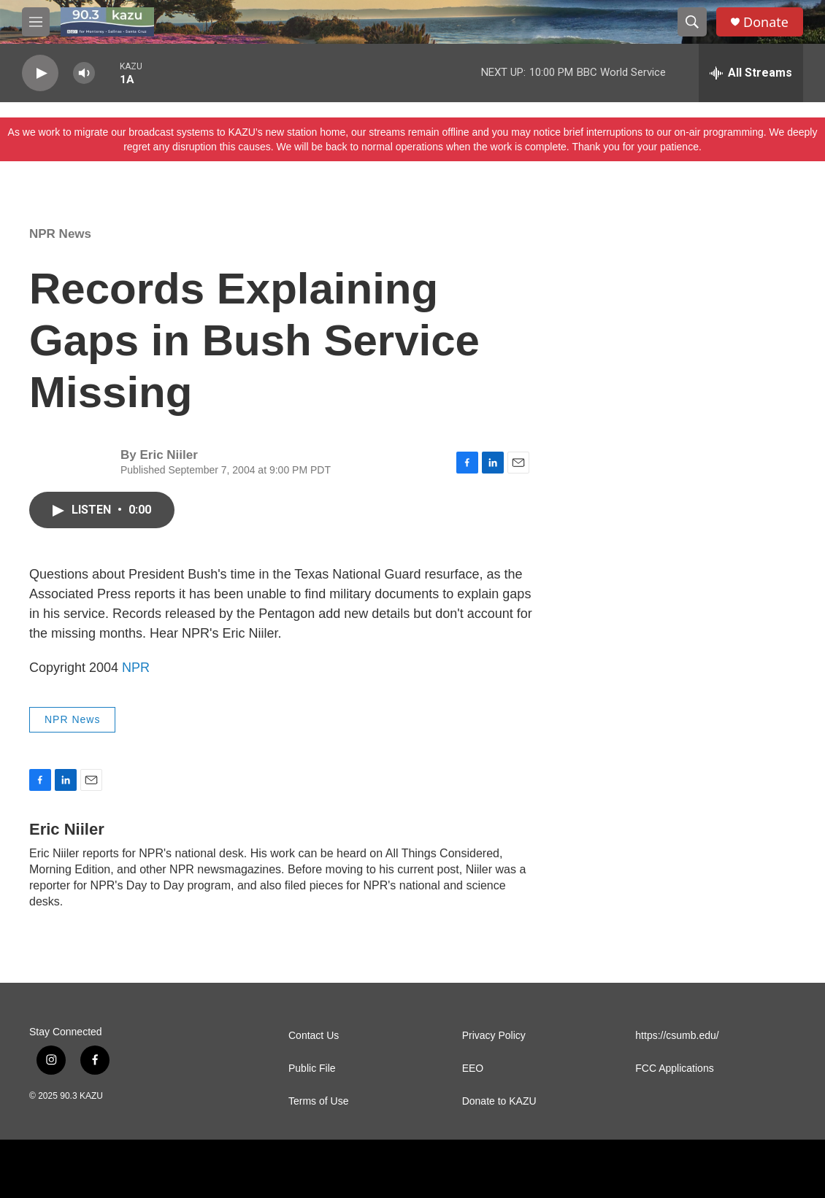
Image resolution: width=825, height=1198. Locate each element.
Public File (312, 1068)
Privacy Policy (494, 1035)
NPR (136, 667)
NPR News (60, 234)
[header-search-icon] (692, 21)
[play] (40, 73)
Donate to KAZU (499, 1101)
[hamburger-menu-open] (36, 21)
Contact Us (313, 1035)
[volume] (84, 73)
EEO (473, 1068)
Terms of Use (318, 1101)
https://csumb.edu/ (676, 1035)
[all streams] (751, 73)
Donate (765, 22)
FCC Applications (674, 1068)
